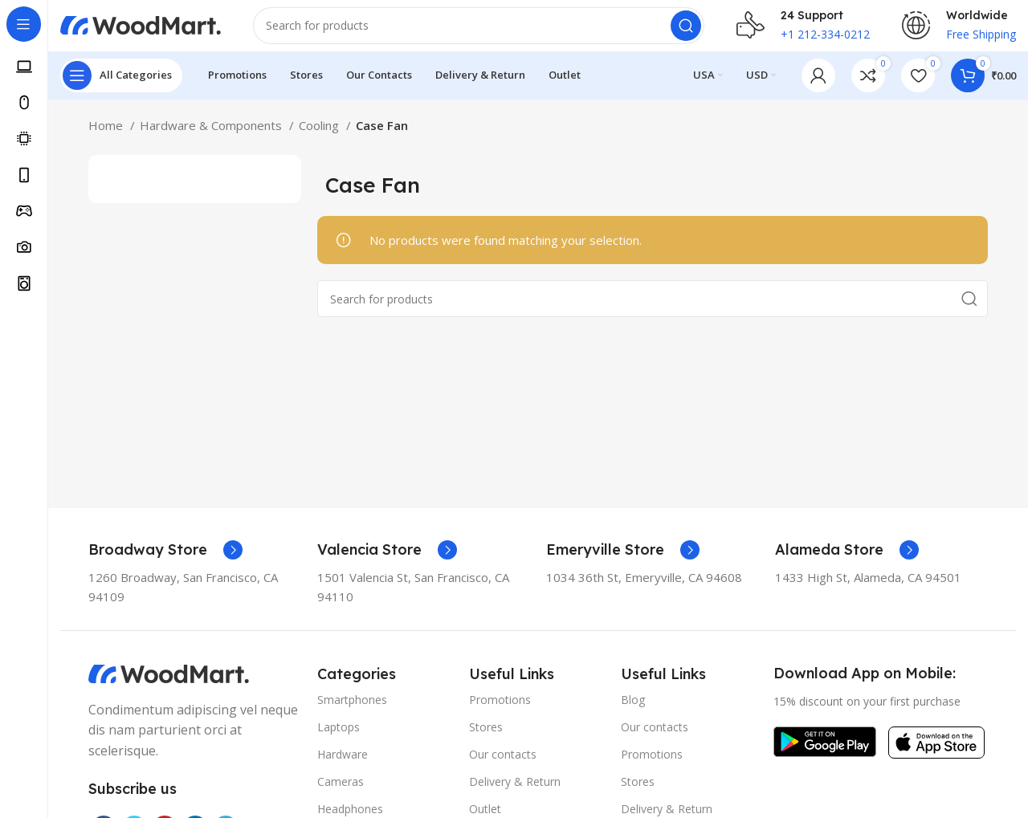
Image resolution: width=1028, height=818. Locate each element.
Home (107, 138)
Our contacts (502, 767)
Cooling (320, 138)
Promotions (500, 712)
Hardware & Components (212, 138)
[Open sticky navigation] (121, 88)
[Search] (478, 32)
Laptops (338, 739)
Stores (486, 739)
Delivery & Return (515, 794)
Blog (633, 712)
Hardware (342, 767)
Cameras (340, 794)
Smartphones (352, 712)
